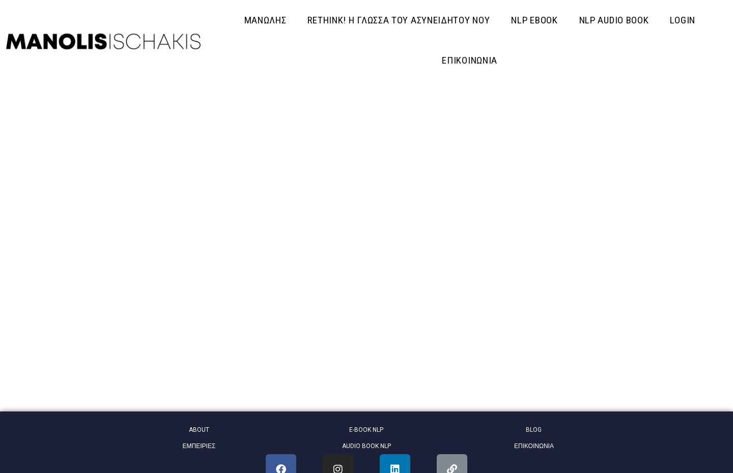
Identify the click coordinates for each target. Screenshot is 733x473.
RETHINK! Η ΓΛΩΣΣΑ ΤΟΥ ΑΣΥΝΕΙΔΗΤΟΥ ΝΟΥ (398, 20)
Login (682, 20)
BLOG (534, 429)
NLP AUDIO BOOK (614, 20)
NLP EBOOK (534, 20)
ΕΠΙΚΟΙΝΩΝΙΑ (469, 60)
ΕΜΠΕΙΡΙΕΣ (199, 446)
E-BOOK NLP (366, 429)
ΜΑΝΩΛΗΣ (265, 20)
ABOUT (199, 429)
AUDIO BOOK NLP (366, 446)
